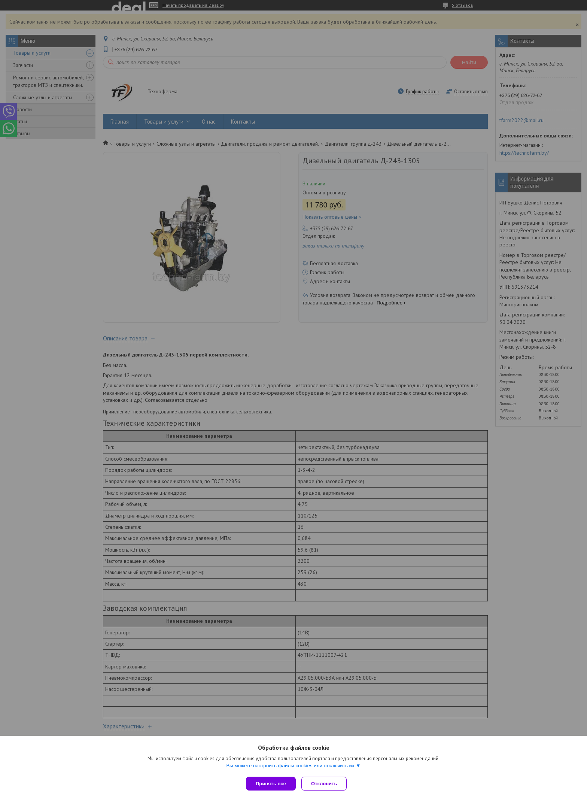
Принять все (271, 783)
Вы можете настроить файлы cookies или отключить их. (291, 767)
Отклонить (326, 783)
